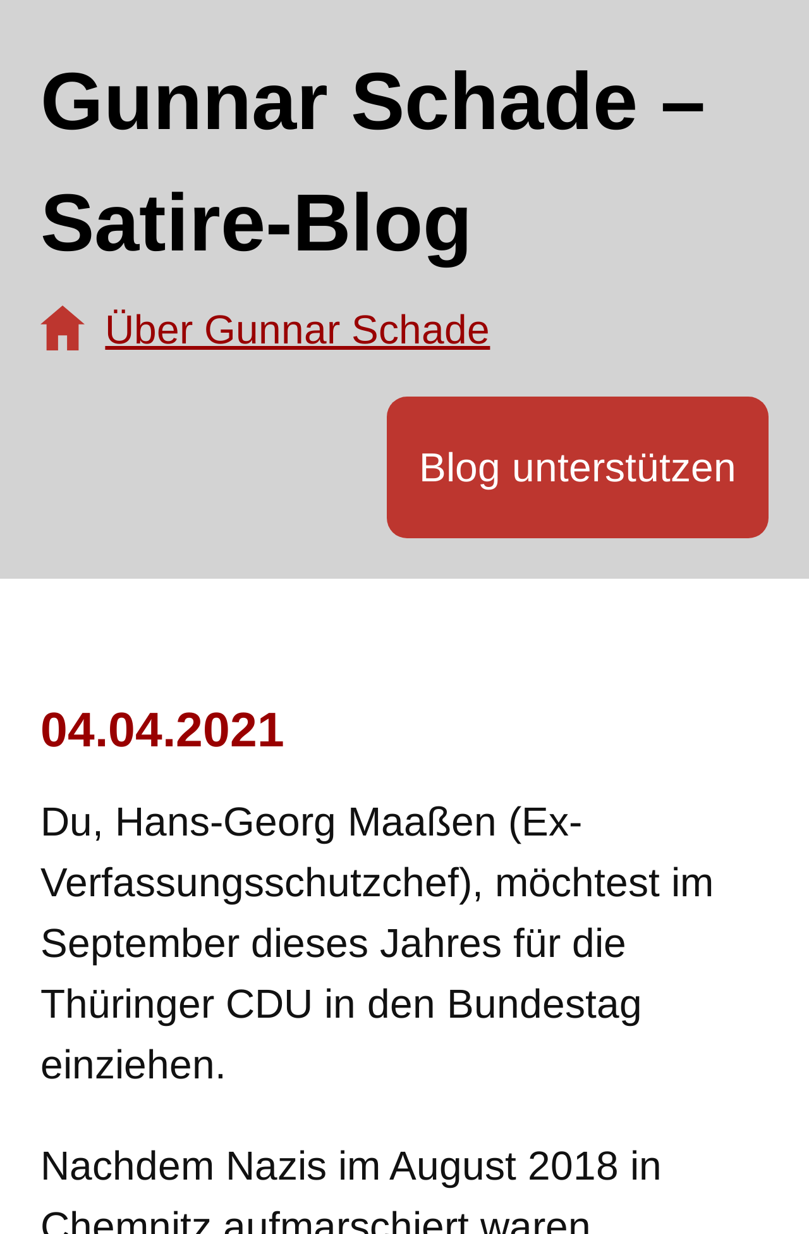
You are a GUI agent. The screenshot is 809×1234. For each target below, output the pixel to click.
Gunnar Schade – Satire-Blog (372, 162)
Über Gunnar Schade (297, 329)
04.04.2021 (162, 729)
